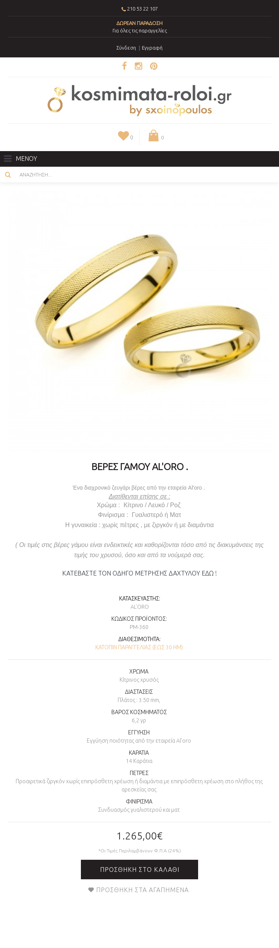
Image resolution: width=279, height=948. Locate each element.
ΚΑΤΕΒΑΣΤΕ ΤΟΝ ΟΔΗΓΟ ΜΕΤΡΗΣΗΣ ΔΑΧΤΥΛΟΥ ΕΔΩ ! (139, 573)
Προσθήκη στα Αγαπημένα (142, 889)
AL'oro (140, 607)
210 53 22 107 (142, 8)
